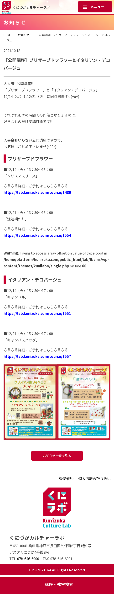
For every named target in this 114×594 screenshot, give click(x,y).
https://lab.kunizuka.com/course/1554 (37, 235)
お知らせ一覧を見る (57, 455)
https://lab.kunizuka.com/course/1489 (37, 192)
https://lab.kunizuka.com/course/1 (34, 313)
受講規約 (66, 478)
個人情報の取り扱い (94, 478)
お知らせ (23, 35)
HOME (7, 35)
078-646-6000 (28, 558)
